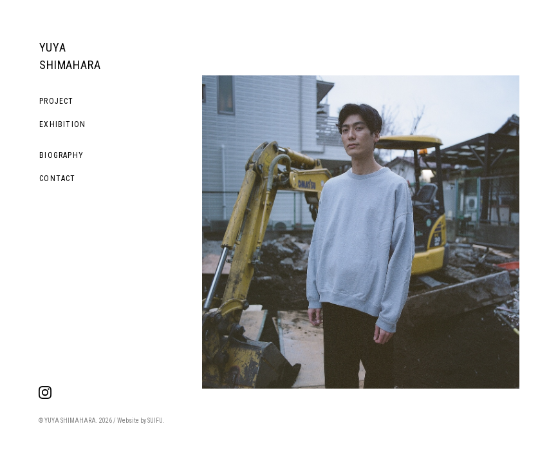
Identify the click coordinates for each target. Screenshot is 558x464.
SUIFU (155, 420)
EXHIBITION (62, 124)
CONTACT (57, 178)
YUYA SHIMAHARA (70, 56)
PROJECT (56, 101)
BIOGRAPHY (61, 155)
